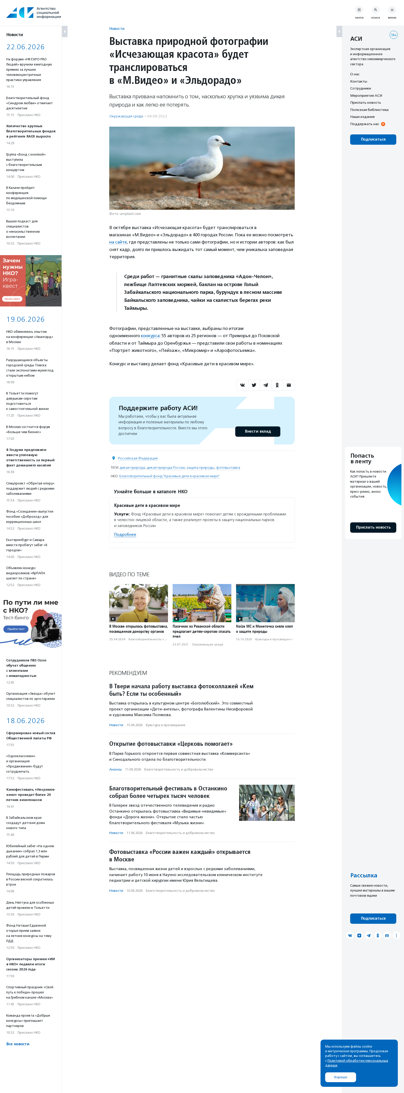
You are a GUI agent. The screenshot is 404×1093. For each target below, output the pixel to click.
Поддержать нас (364, 124)
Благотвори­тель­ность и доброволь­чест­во (161, 639)
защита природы (200, 467)
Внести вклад (258, 431)
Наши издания (362, 117)
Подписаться (373, 139)
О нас (354, 74)
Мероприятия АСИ (366, 95)
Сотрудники (360, 88)
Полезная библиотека (369, 110)
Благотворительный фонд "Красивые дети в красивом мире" (169, 476)
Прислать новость (365, 102)
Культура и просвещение (274, 639)
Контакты (358, 81)
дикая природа (132, 467)
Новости (116, 28)
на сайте (118, 242)
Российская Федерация (138, 458)
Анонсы (115, 769)
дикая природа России (166, 467)
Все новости (17, 1044)
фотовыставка (228, 467)
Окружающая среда (126, 116)
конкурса (150, 335)
